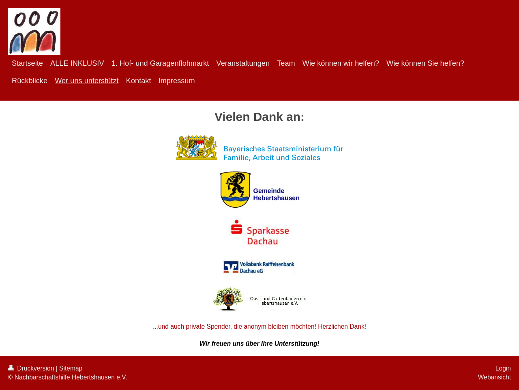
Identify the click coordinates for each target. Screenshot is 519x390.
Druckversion (32, 368)
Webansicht (494, 377)
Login (503, 368)
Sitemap (70, 368)
